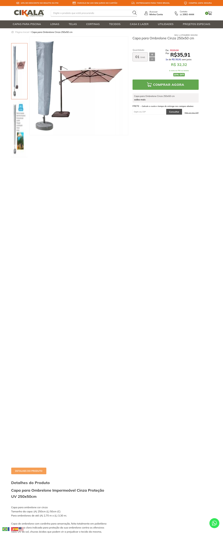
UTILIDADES (166, 24)
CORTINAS (93, 24)
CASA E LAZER (139, 24)
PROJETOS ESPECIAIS (196, 24)
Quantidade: (139, 50)
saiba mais (140, 99)
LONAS (54, 24)
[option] (19, 71)
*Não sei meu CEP (191, 113)
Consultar (174, 111)
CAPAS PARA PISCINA (27, 24)
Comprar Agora (168, 85)
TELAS (73, 24)
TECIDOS (115, 24)
